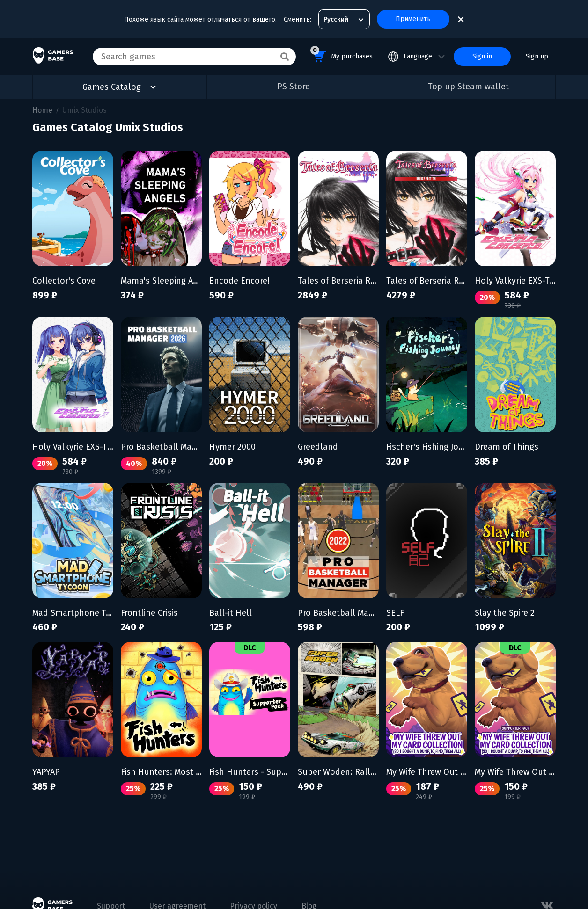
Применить (413, 19)
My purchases (341, 55)
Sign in (482, 56)
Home (42, 110)
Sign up (537, 56)
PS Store (293, 86)
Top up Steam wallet (468, 86)
